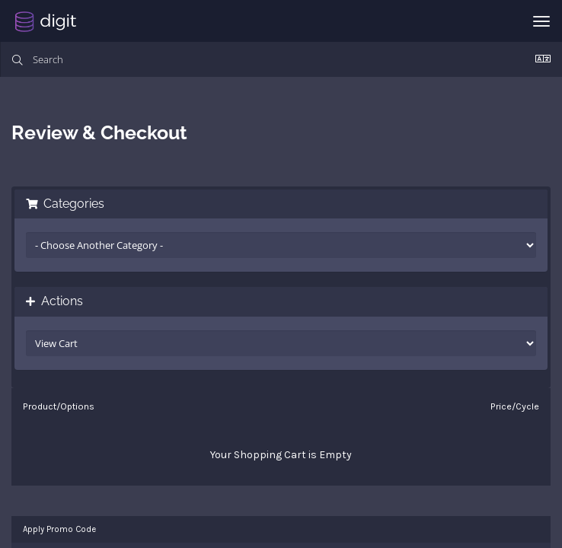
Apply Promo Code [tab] (59, 529)
